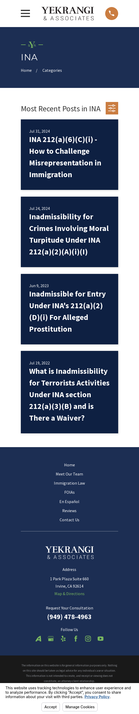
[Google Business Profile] (51, 638)
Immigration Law (69, 483)
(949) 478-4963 (69, 617)
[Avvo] (38, 638)
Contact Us (69, 519)
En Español (69, 501)
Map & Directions (69, 593)
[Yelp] (63, 638)
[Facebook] (76, 638)
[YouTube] (100, 638)
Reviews (69, 510)
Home (69, 464)
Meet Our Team (69, 474)
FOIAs (69, 492)
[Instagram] (88, 638)
